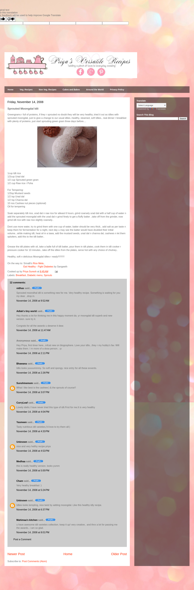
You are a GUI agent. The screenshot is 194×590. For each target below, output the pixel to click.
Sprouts (48, 275)
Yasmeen (21, 422)
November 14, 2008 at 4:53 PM (32, 451)
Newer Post (16, 554)
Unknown (21, 442)
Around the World (95, 89)
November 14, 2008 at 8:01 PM (32, 532)
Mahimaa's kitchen (27, 520)
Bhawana (21, 363)
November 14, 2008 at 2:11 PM (32, 353)
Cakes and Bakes (71, 89)
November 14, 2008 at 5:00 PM (32, 470)
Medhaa (20, 461)
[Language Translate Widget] (151, 105)
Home (10, 89)
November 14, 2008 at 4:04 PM (32, 412)
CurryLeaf (22, 402)
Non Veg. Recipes (47, 89)
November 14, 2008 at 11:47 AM (33, 330)
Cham (19, 481)
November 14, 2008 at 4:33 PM (32, 431)
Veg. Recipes (26, 89)
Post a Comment (22, 539)
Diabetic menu (35, 275)
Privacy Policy (117, 89)
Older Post (119, 554)
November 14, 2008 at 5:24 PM (32, 490)
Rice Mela (38, 263)
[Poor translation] (11, 19)
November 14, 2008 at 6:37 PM (32, 509)
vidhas (20, 288)
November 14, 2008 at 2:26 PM (32, 372)
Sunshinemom (24, 383)
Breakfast (21, 275)
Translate (158, 109)
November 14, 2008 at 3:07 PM (32, 392)
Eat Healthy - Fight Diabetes (38, 266)
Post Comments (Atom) (34, 561)
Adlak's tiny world (26, 311)
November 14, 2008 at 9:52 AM (32, 300)
